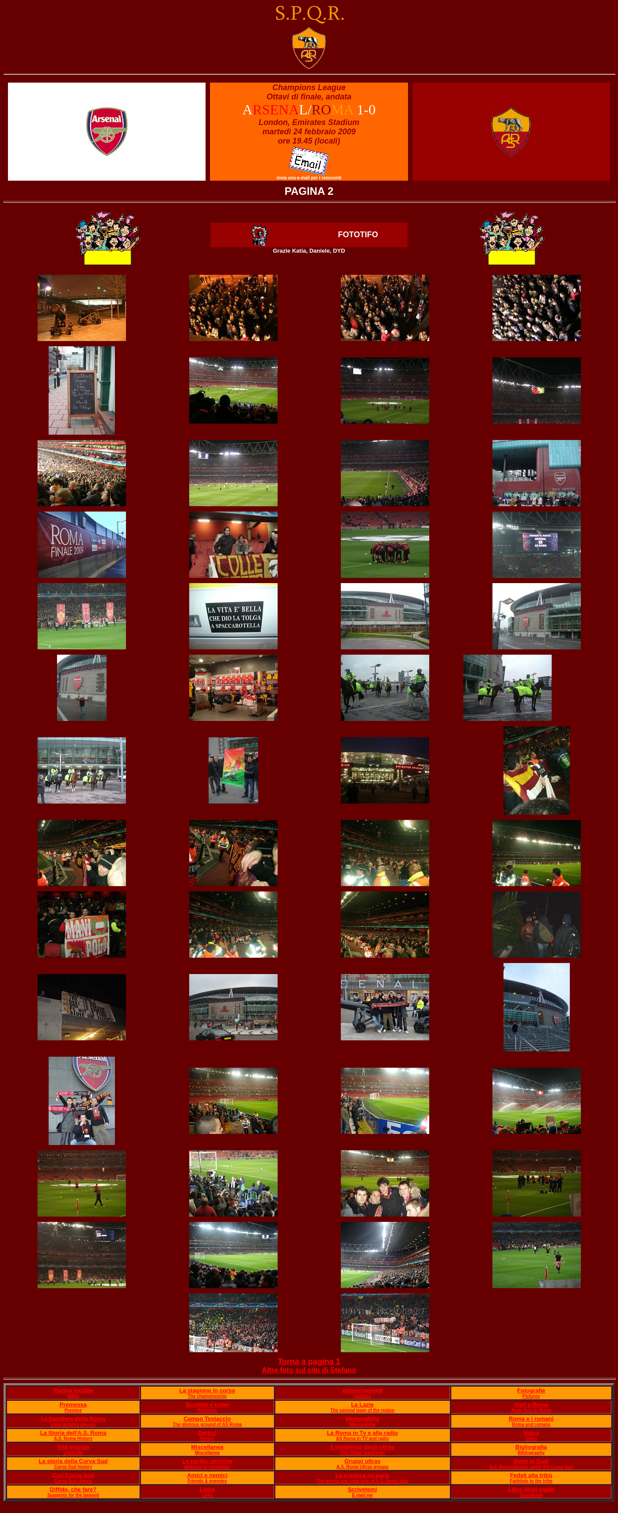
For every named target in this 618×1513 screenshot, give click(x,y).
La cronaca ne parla (362, 1475)
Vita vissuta (73, 1447)
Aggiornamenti (362, 1390)
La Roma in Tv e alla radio (362, 1433)
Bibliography (531, 1452)
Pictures (531, 1396)
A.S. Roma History (73, 1438)
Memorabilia (362, 1418)
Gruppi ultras (362, 1461)
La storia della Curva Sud (72, 1461)
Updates (362, 1396)
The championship (207, 1396)
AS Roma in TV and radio (362, 1438)
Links (207, 1489)
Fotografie (531, 1390)
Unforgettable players (73, 1424)
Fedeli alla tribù (531, 1475)
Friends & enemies (207, 1481)
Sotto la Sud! (531, 1461)
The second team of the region (362, 1410)
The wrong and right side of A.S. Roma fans (362, 1481)
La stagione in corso (207, 1390)
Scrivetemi (362, 1489)
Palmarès (207, 1410)
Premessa (73, 1404)
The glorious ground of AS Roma (207, 1424)
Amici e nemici (207, 1475)
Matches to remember (207, 1466)
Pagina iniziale (73, 1390)
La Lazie (362, 1404)
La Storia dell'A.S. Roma (73, 1433)
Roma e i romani (531, 1418)
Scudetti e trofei (207, 1404)
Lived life (73, 1452)
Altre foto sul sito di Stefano (309, 1370)
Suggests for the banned (73, 1495)
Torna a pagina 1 (309, 1361)
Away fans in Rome (531, 1410)
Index (73, 1396)
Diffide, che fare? (73, 1489)
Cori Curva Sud (73, 1475)
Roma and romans (531, 1424)
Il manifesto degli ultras (362, 1447)
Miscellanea (207, 1447)
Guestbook (530, 1495)
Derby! (207, 1433)
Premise (73, 1410)
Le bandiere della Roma (73, 1418)
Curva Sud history (73, 1466)
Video (531, 1433)
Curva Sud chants (73, 1481)
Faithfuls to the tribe (531, 1481)
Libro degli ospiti (531, 1489)
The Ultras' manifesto (362, 1452)
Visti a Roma (531, 1404)
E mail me (362, 1495)
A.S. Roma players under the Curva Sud (531, 1466)
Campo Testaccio (207, 1418)
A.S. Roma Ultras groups (362, 1466)
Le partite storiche (207, 1461)
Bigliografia (531, 1447)
